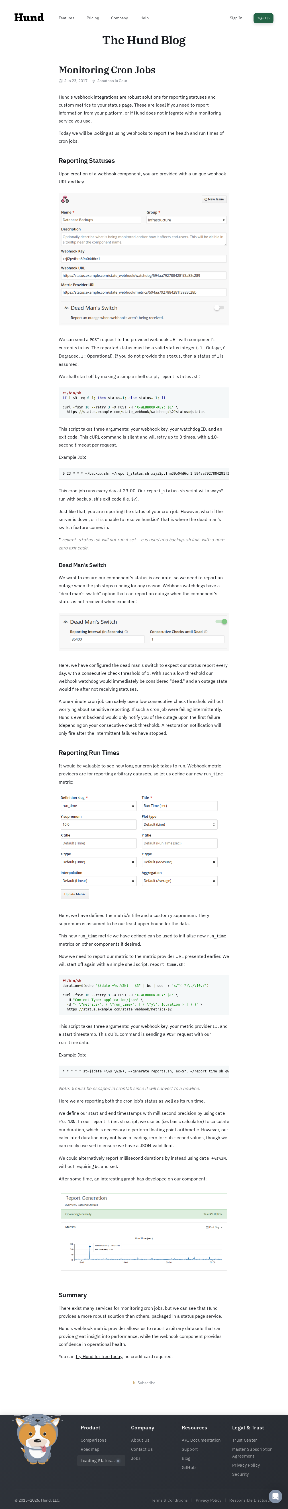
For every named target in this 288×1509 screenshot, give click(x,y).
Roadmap (90, 1449)
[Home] (29, 18)
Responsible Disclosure (251, 1500)
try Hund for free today (99, 1356)
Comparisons (94, 1440)
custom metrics (75, 105)
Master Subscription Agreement (252, 1452)
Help (144, 17)
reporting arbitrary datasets (122, 774)
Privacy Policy (246, 1465)
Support (190, 1449)
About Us (140, 1440)
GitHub (189, 1467)
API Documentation (201, 1440)
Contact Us (142, 1449)
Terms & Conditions (169, 1500)
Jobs (135, 1458)
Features (66, 17)
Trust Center (244, 1440)
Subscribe (147, 1382)
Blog (186, 1458)
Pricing (93, 17)
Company (119, 17)
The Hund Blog (143, 40)
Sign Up (263, 18)
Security (240, 1474)
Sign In (236, 17)
